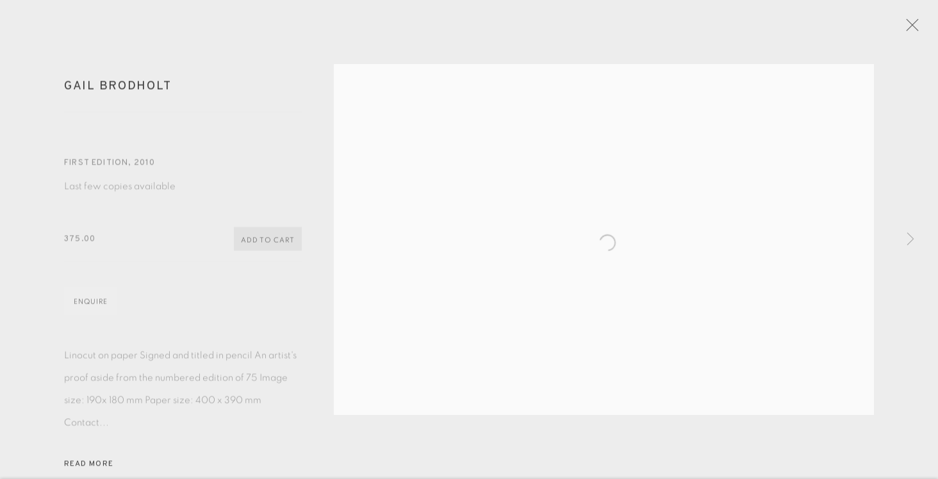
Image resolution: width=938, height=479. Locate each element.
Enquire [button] (91, 307)
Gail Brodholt (117, 92)
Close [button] (924, 28)
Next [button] (910, 239)
